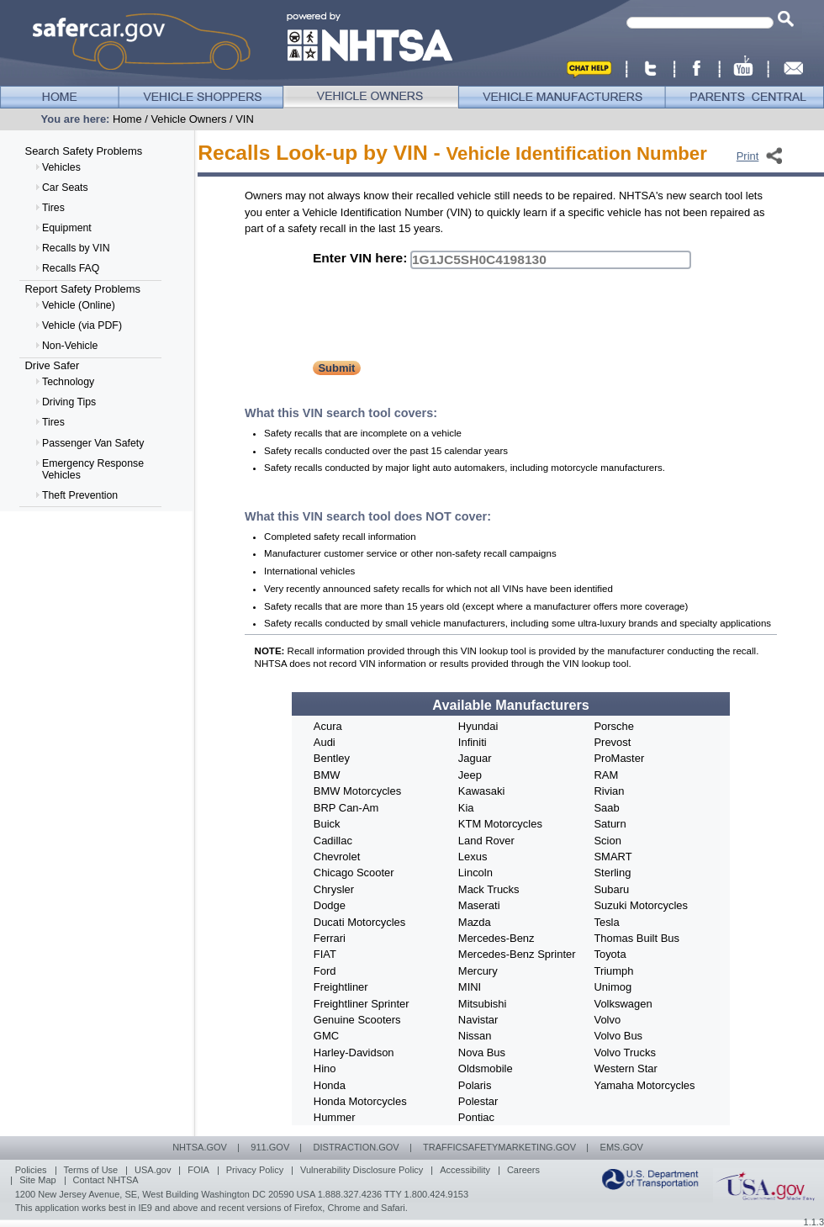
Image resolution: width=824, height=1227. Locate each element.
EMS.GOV (621, 1147)
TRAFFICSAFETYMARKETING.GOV (499, 1147)
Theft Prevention (80, 495)
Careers (523, 1170)
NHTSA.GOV (199, 1147)
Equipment (67, 228)
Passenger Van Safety (93, 443)
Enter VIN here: (360, 258)
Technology (68, 382)
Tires (53, 208)
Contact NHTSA (105, 1180)
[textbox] (700, 23)
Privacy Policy (254, 1170)
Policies (31, 1170)
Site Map (37, 1180)
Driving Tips (69, 402)
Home (127, 119)
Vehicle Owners (188, 119)
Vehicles (61, 167)
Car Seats (65, 187)
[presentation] (440, 318)
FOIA (198, 1170)
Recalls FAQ (70, 268)
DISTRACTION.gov (356, 1147)
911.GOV (270, 1147)
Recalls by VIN (76, 248)
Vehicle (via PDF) (82, 325)
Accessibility (465, 1170)
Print (748, 156)
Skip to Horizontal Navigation (0, 0)
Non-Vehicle (70, 346)
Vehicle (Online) (78, 305)
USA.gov (153, 1170)
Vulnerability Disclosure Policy (361, 1170)
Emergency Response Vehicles (93, 469)
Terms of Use (90, 1170)
